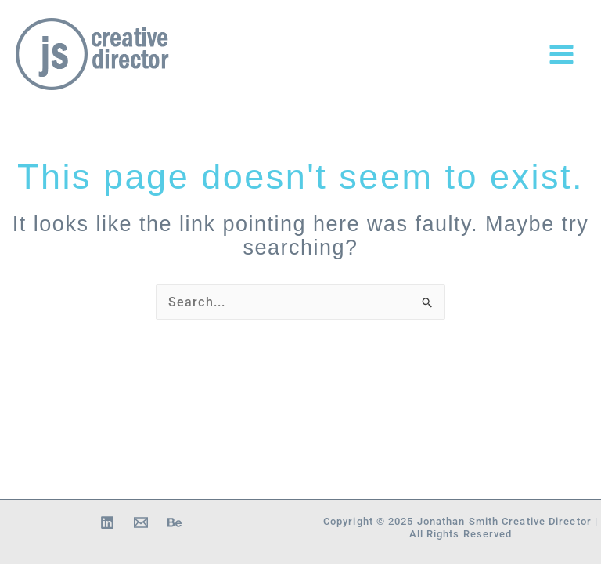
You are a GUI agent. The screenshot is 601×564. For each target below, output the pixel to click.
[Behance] (174, 522)
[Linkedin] (107, 522)
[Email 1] (141, 522)
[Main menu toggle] (561, 54)
